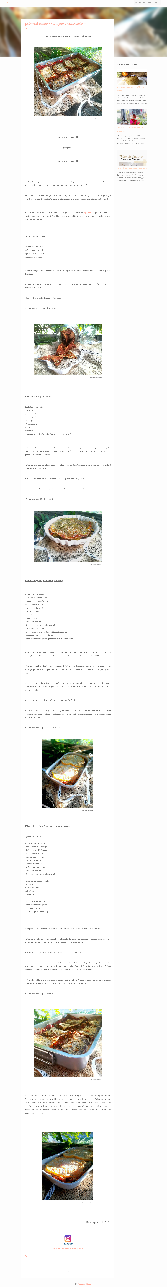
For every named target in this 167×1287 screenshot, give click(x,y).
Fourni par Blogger (83, 1284)
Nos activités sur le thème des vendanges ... (132, 168)
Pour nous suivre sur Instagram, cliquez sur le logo (68, 1248)
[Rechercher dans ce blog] (149, 2)
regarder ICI (89, 212)
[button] (26, 29)
